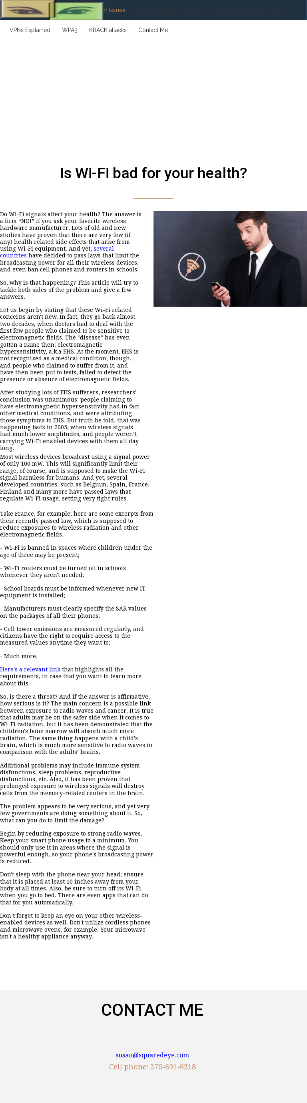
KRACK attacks (108, 30)
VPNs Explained (30, 30)
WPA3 (70, 30)
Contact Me (153, 30)
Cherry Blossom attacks (168, 10)
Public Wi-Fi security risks (243, 10)
